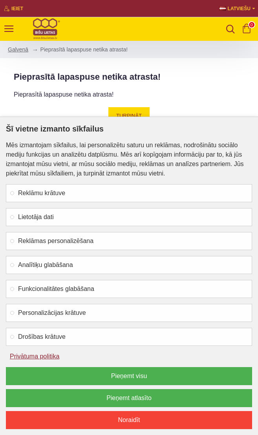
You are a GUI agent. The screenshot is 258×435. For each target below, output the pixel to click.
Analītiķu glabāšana (45, 264)
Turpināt (129, 116)
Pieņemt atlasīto (129, 398)
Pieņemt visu (129, 376)
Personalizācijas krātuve (52, 312)
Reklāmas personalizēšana (55, 241)
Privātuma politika (34, 356)
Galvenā (18, 49)
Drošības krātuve (42, 336)
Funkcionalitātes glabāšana (56, 288)
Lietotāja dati (36, 217)
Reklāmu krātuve (41, 193)
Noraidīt (129, 420)
